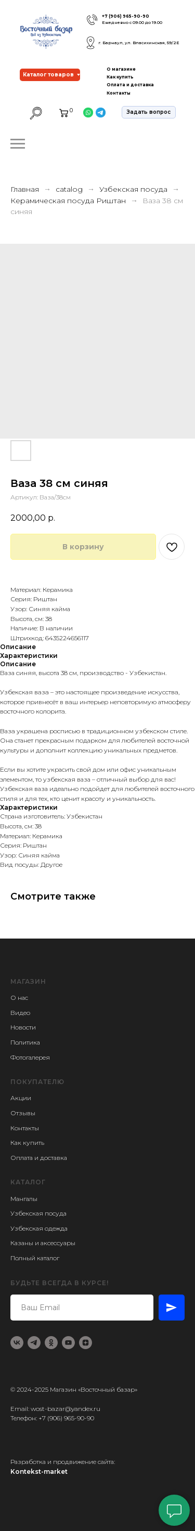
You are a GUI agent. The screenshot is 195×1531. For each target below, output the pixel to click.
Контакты (119, 93)
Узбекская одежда (39, 1228)
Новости (23, 1027)
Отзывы (22, 1113)
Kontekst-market (39, 1471)
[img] (92, 20)
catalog (69, 189)
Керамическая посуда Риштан (69, 200)
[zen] (85, 1342)
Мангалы (23, 1199)
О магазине (121, 69)
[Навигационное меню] (17, 144)
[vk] (16, 1342)
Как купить (120, 77)
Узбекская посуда (133, 189)
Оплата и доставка (130, 84)
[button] (149, 112)
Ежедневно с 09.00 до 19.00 (132, 22)
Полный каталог (34, 1258)
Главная (24, 189)
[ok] (51, 1342)
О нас (19, 997)
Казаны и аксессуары (42, 1243)
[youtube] (68, 1342)
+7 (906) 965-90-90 (125, 16)
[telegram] (34, 1342)
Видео (20, 1013)
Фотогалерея (30, 1057)
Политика (25, 1042)
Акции (20, 1098)
